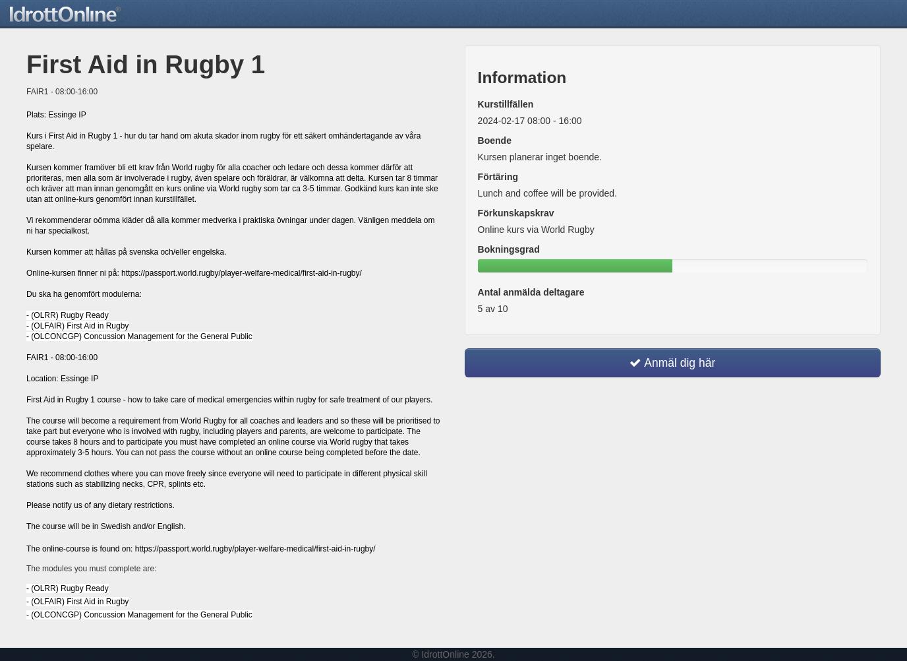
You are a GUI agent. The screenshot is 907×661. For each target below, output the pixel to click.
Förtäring (498, 177)
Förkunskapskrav (516, 213)
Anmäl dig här (672, 362)
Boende (495, 140)
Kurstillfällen (506, 104)
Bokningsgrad (509, 249)
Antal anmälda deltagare (531, 292)
